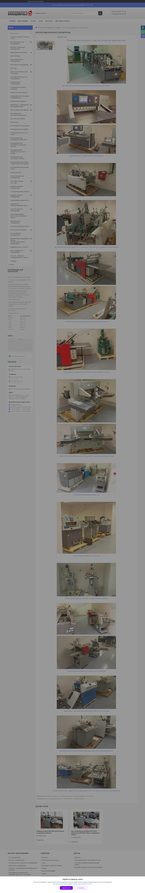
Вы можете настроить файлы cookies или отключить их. (72, 884)
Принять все (66, 888)
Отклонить (81, 888)
